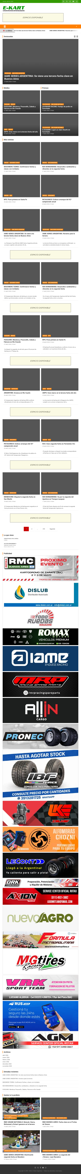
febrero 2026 (6, 1059)
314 (44, 529)
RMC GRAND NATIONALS (57, 104)
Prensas (45, 88)
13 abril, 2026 (46, 110)
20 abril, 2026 (7, 133)
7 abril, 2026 (45, 1126)
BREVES (6, 162)
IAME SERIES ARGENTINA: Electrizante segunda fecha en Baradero (18, 1156)
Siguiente (52, 529)
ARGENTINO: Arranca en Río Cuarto (17, 393)
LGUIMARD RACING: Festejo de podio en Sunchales (57, 108)
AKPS (5, 129)
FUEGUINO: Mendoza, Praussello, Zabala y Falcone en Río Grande (20, 108)
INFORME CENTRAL (23, 1115)
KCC (49, 439)
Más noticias (9, 140)
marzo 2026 (6, 1057)
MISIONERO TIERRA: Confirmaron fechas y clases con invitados (21, 1082)
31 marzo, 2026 (8, 1159)
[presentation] (74, 36)
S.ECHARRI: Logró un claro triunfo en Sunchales (56, 131)
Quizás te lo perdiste (12, 1095)
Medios (7, 88)
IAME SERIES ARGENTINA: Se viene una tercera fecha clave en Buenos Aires (29, 30)
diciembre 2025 (7, 1064)
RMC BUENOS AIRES (62, 1118)
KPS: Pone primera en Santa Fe (15, 200)
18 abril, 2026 (7, 501)
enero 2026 (6, 1062)
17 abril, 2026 (46, 501)
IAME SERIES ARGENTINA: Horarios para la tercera (17, 1078)
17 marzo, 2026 (46, 1159)
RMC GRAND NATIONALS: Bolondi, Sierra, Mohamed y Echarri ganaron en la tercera (19, 1123)
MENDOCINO (13, 492)
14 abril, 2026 (7, 1126)
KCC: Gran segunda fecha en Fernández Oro (58, 444)
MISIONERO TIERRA (14, 162)
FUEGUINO (6, 104)
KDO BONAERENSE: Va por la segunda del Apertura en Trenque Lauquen (58, 498)
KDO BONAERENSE (52, 162)
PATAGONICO (51, 195)
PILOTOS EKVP (46, 104)
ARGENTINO (7, 388)
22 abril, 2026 (8, 81)
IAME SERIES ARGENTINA (18, 73)
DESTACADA (8, 73)
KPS (11, 195)
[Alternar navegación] (5, 26)
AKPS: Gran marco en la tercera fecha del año (21, 132)
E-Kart (14, 81)
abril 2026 (5, 1055)
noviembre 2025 (7, 1066)
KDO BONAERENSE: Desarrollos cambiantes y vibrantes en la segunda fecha (59, 168)
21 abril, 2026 (7, 110)
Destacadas (8, 36)
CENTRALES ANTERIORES (10, 1115)
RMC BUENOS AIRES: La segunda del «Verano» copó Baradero (56, 1156)
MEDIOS (13, 104)
